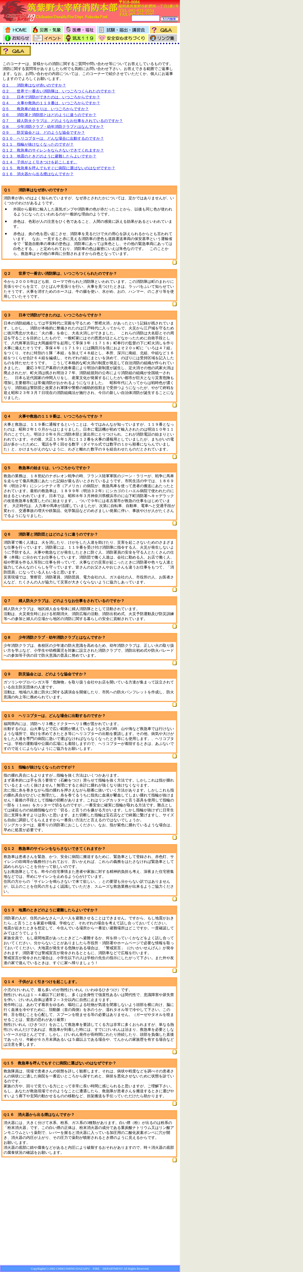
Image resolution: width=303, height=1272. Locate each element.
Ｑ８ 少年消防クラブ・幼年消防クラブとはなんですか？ (53, 127)
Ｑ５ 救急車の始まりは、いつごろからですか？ (45, 109)
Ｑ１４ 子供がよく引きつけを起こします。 (39, 162)
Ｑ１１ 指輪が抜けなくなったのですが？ (38, 144)
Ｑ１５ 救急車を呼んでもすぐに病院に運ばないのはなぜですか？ (58, 168)
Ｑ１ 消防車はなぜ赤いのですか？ (34, 85)
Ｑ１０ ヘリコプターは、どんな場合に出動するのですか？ (53, 138)
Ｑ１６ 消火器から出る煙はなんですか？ (38, 174)
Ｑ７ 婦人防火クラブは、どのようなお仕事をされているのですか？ (62, 121)
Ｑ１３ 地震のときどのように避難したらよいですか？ (49, 156)
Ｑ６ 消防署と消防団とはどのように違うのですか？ (49, 115)
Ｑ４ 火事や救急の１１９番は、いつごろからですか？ (51, 103)
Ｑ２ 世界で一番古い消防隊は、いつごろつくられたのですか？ (58, 91)
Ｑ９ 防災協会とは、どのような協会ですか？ (43, 133)
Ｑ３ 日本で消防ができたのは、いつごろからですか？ (51, 97)
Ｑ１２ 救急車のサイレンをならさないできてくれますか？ (53, 150)
